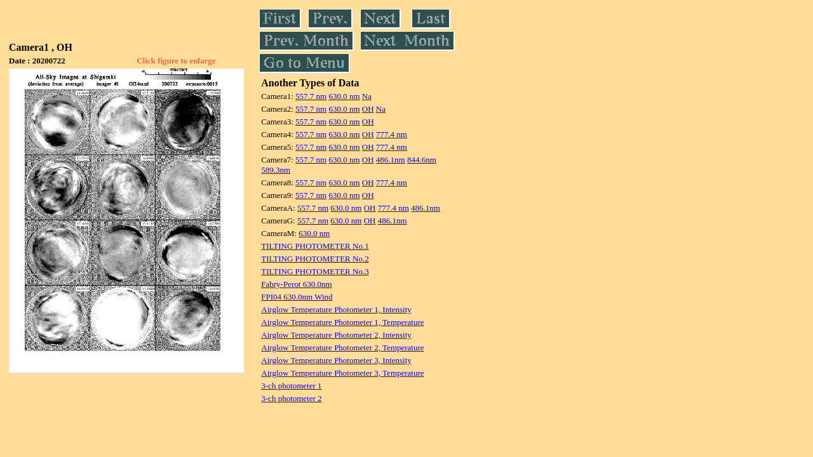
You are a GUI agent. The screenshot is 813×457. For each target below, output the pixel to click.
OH (368, 109)
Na (367, 96)
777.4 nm (391, 134)
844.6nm (421, 159)
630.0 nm (343, 96)
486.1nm (390, 159)
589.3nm (275, 170)
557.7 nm (310, 96)
